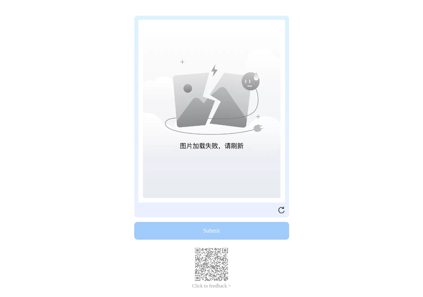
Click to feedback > (211, 286)
